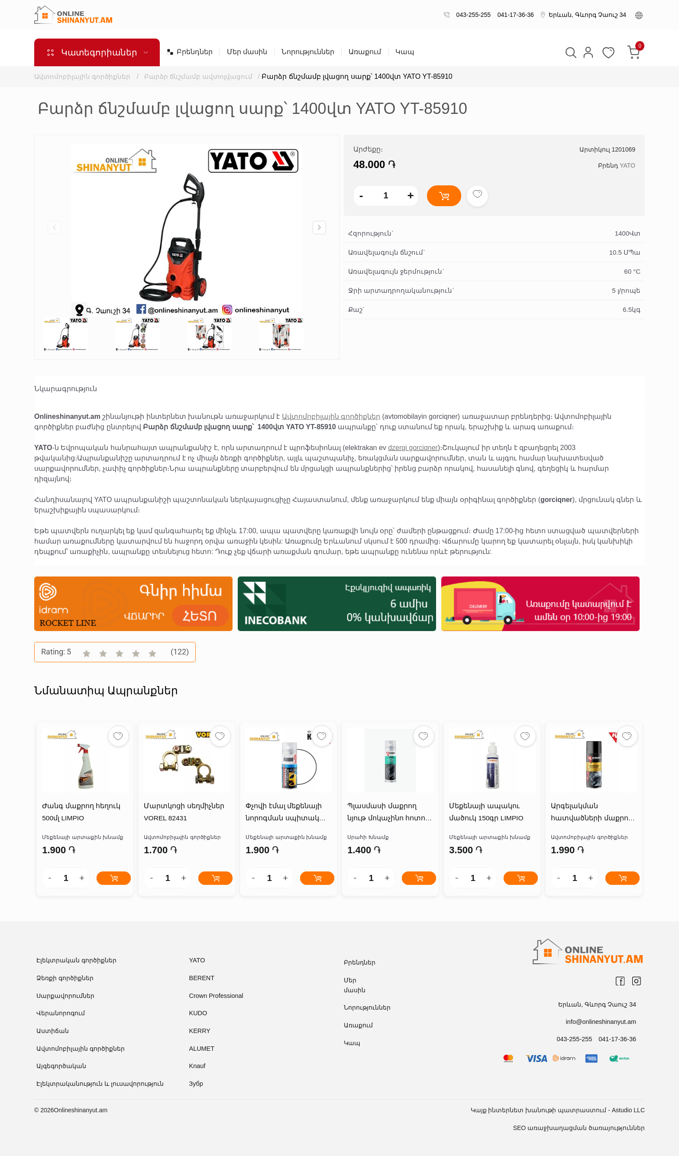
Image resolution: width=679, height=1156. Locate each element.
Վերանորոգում (60, 1013)
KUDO (198, 1013)
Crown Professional (215, 995)
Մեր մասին (247, 52)
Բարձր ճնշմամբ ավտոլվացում (199, 76)
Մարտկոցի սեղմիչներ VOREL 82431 (183, 813)
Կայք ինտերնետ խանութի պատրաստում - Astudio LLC (558, 1109)
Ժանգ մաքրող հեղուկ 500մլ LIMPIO (80, 813)
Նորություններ (307, 52)
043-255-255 (472, 14)
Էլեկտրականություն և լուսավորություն (100, 1083)
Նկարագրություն (65, 388)
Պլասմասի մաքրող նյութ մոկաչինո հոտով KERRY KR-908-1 (387, 814)
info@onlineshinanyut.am (602, 1021)
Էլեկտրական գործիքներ (76, 960)
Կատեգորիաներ (97, 52)
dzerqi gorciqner (413, 447)
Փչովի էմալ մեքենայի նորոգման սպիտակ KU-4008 (288, 814)
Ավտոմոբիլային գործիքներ (82, 76)
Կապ (404, 52)
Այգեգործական (61, 1065)
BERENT (201, 978)
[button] (319, 227)
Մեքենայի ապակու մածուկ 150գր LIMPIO (486, 813)
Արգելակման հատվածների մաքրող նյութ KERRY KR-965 (590, 814)
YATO (627, 165)
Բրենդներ (190, 52)
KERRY (199, 1030)
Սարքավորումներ (65, 995)
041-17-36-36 (514, 14)
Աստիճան (52, 1030)
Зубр (196, 1083)
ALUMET (201, 1048)
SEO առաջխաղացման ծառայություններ (579, 1127)
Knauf (197, 1065)
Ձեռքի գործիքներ (65, 978)
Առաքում (365, 52)
